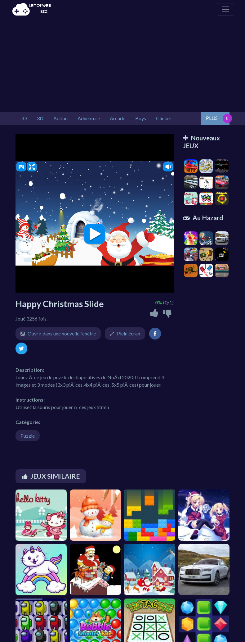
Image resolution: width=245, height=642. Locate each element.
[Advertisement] (122, 65)
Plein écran (128, 333)
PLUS (212, 118)
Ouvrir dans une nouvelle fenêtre (62, 333)
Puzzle (27, 436)
